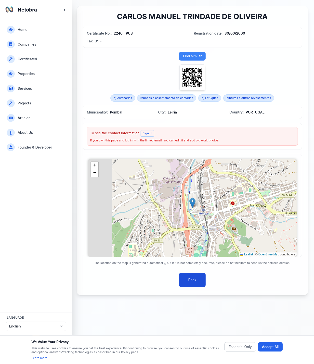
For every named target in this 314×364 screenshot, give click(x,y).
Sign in (147, 133)
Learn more (39, 358)
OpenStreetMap (268, 254)
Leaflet (246, 254)
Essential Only (240, 347)
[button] (192, 203)
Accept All (270, 347)
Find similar (192, 56)
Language (15, 317)
